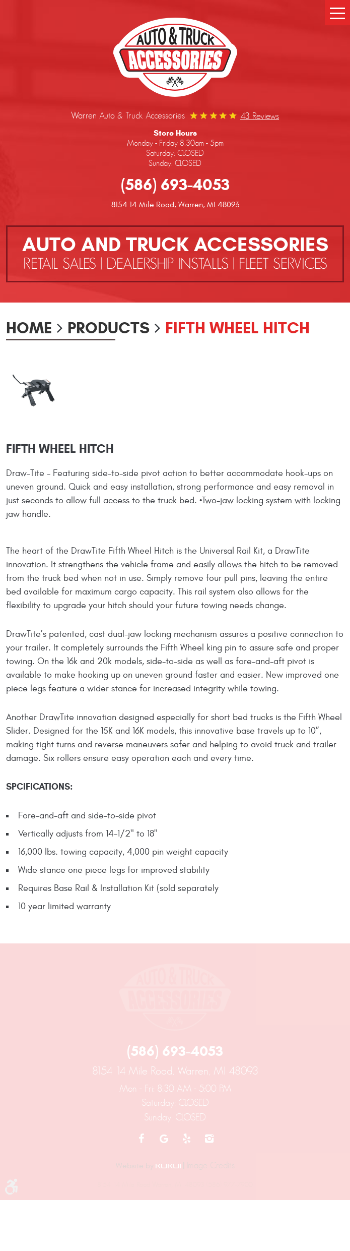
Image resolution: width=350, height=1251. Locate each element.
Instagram (209, 1139)
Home (29, 328)
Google (164, 1139)
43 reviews (259, 116)
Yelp (186, 1139)
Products (108, 328)
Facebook (141, 1139)
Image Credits (211, 1165)
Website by (148, 1165)
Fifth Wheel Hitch (237, 328)
